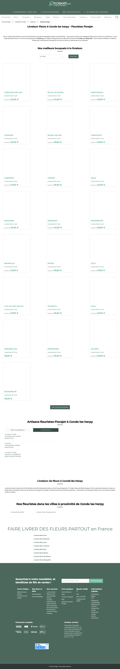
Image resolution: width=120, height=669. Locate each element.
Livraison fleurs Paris (40, 535)
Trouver (73, 56)
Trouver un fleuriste (67, 597)
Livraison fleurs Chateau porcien (46, 512)
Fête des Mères (36, 594)
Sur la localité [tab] (17, 430)
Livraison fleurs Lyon (40, 542)
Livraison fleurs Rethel (17, 512)
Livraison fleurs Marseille (41, 539)
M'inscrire (96, 581)
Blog (63, 599)
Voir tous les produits (60, 407)
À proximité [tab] (45, 430)
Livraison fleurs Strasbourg (42, 556)
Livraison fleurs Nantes (41, 553)
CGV (92, 598)
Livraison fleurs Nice (40, 549)
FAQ (77, 594)
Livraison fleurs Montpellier (42, 560)
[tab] (7, 17)
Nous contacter (81, 596)
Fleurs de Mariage (37, 596)
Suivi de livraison (66, 592)
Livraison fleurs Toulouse (41, 546)
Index (63, 594)
